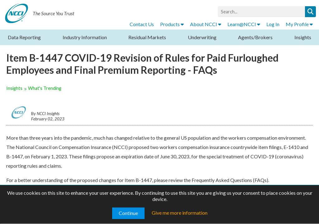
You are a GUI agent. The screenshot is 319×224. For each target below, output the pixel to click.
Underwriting (202, 37)
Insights (302, 37)
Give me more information (179, 213)
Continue (128, 213)
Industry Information (85, 37)
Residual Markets (147, 37)
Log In (272, 24)
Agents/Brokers (255, 37)
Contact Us (142, 24)
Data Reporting (24, 37)
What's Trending (44, 88)
